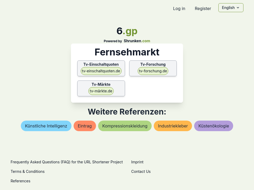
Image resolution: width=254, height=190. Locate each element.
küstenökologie (213, 126)
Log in (179, 8)
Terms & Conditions (28, 171)
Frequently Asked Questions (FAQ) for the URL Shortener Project (67, 162)
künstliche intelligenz (46, 126)
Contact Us (141, 171)
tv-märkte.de (101, 91)
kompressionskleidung (124, 126)
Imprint (137, 162)
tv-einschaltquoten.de (101, 71)
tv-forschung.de (153, 71)
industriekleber (173, 126)
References (20, 181)
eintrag (85, 126)
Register (203, 8)
